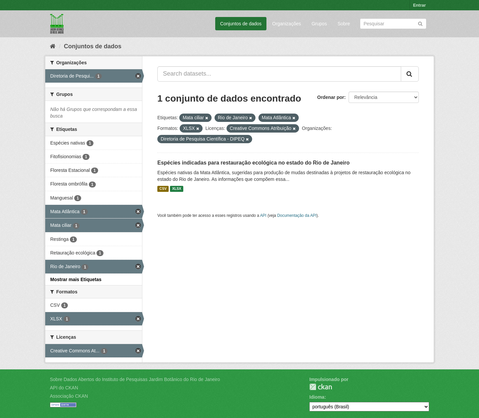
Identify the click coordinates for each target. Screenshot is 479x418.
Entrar (419, 5)
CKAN (320, 386)
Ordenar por (330, 97)
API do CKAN (64, 387)
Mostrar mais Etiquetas (75, 279)
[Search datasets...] (279, 74)
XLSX (176, 189)
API (263, 215)
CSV (163, 189)
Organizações (286, 23)
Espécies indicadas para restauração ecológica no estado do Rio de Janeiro (253, 163)
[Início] (53, 46)
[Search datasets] (393, 23)
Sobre (344, 23)
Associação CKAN (69, 396)
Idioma (316, 397)
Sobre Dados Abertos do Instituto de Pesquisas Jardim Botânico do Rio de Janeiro (135, 379)
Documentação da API (296, 215)
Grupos (319, 23)
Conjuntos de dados (241, 23)
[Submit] (420, 23)
